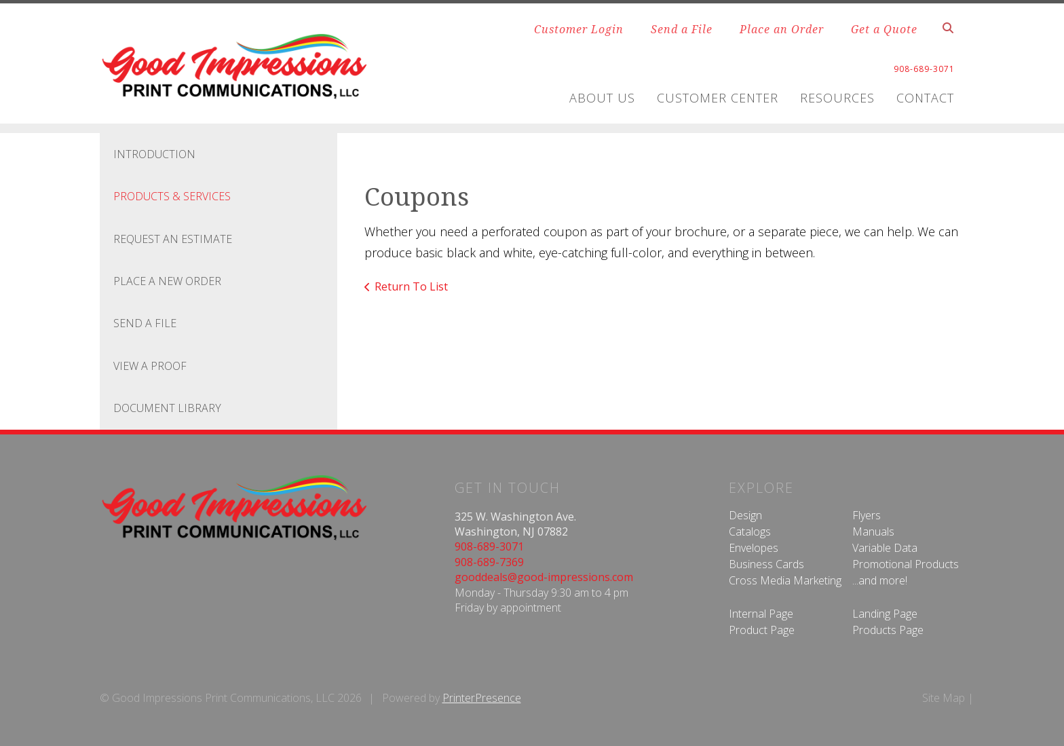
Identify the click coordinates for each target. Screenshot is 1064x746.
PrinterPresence (481, 697)
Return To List (411, 286)
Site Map (943, 697)
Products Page (888, 629)
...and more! (879, 580)
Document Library (167, 407)
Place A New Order (167, 281)
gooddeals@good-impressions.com (544, 577)
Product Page (762, 629)
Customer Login (579, 29)
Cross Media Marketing (785, 580)
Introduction (154, 154)
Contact (925, 98)
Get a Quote (884, 29)
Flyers (866, 515)
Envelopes (753, 547)
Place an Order (782, 29)
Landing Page (884, 613)
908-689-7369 (489, 562)
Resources (837, 98)
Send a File (681, 29)
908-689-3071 (489, 546)
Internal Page (761, 613)
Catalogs (750, 531)
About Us (602, 98)
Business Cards (766, 564)
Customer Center (717, 98)
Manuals (873, 531)
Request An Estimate (172, 238)
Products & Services (172, 196)
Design (745, 515)
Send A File (144, 323)
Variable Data (884, 547)
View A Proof (150, 365)
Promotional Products (905, 564)
